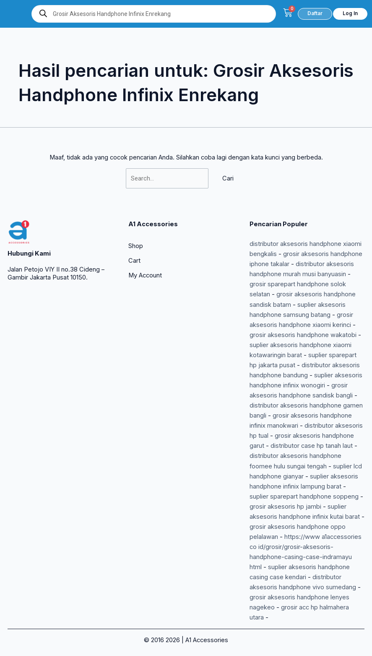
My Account (145, 275)
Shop (135, 246)
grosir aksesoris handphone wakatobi (303, 335)
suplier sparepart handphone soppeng (304, 496)
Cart (134, 260)
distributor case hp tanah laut (312, 446)
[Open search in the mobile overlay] (153, 14)
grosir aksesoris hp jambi (285, 506)
